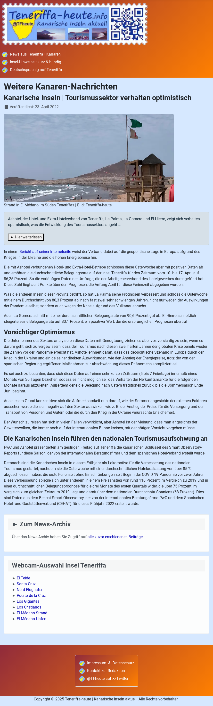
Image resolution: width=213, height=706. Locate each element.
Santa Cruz (26, 584)
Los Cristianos (29, 607)
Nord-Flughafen (30, 589)
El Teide (23, 578)
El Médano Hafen (31, 619)
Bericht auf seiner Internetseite (45, 251)
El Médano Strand (32, 613)
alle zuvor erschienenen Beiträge (115, 537)
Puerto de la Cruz (31, 595)
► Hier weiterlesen (26, 237)
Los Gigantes (28, 601)
